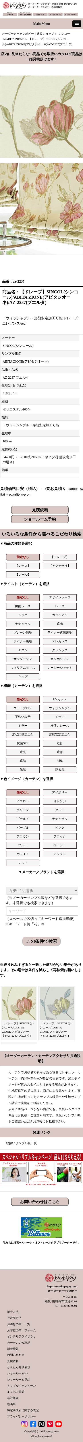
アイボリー (60, 792)
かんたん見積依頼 (18, 1367)
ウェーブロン (23, 708)
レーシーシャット (59, 667)
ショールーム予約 (40, 519)
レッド (23, 862)
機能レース (23, 606)
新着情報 (13, 1348)
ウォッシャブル (60, 708)
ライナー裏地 (23, 641)
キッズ (23, 676)
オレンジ (60, 801)
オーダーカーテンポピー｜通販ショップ (28, 33)
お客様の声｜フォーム (21, 1330)
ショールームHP (17, 1373)
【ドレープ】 (59, 557)
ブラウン (23, 836)
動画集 (11, 1404)
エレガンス (60, 641)
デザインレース (60, 597)
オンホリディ (59, 659)
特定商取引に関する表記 (23, 1410)
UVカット (60, 699)
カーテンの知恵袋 (18, 1342)
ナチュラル (23, 623)
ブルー (22, 845)
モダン (22, 650)
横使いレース (59, 725)
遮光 (60, 623)
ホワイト (23, 854)
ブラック (60, 836)
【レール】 (23, 574)
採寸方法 (13, 1312)
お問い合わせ (15, 1355)
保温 (23, 769)
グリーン (23, 810)
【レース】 (23, 565)
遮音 (60, 743)
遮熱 (23, 761)
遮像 (60, 752)
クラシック (60, 650)
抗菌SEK (23, 743)
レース (59, 606)
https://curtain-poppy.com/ (62, 1286)
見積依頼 (40, 510)
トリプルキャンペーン (21, 1385)
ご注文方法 (14, 1318)
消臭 (60, 761)
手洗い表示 (23, 717)
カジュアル (60, 615)
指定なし (23, 557)
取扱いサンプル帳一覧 (21, 1143)
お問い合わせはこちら (40, 1202)
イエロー (23, 801)
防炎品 (60, 769)
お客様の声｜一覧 (18, 1324)
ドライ (59, 717)
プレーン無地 (23, 632)
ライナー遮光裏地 (59, 632)
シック (22, 615)
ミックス (60, 854)
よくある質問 (15, 1391)
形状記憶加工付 (23, 734)
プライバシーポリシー (21, 1416)
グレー (59, 810)
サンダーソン (23, 659)
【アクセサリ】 (60, 565)
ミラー (22, 725)
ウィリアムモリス (22, 667)
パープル (23, 827)
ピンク (59, 827)
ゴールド (23, 818)
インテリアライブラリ (21, 1336)
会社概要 (13, 1398)
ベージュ (60, 845)
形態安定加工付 (60, 734)
